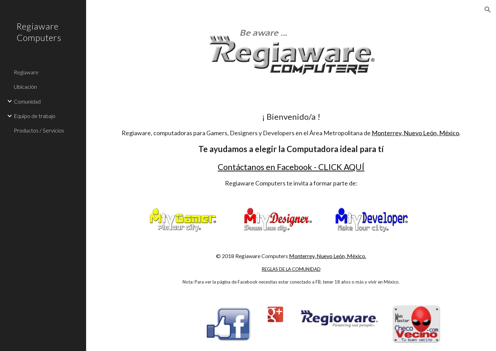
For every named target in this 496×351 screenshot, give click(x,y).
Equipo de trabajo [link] (34, 116)
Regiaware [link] (26, 72)
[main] (291, 149)
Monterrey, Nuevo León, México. (327, 256)
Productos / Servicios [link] (39, 130)
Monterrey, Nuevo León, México (415, 133)
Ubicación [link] (25, 86)
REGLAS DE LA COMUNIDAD (291, 269)
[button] (487, 9)
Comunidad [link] (27, 101)
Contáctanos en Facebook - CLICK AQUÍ (291, 167)
